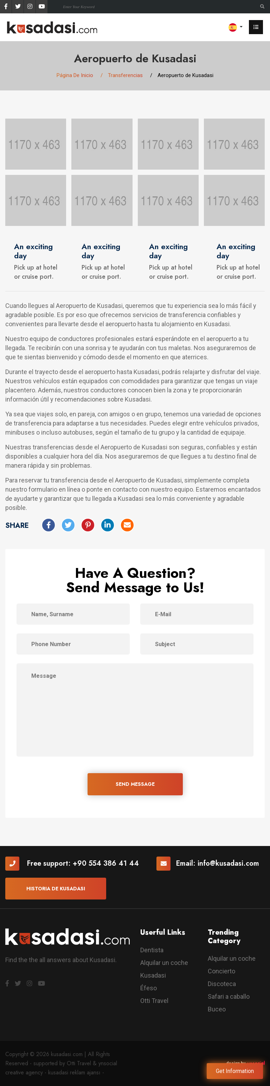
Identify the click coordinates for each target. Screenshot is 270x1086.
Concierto (221, 971)
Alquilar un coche (164, 962)
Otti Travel (154, 1000)
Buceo (217, 1009)
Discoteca (222, 983)
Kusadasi (153, 975)
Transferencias (125, 75)
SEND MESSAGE (135, 784)
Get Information (235, 1071)
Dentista (151, 950)
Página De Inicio (75, 75)
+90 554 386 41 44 (106, 863)
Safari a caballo (229, 996)
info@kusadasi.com (228, 863)
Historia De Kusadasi (55, 888)
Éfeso (148, 988)
